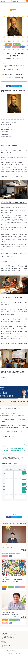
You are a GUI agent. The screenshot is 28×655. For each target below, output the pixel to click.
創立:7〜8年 (16, 586)
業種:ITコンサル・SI (16, 44)
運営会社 (5, 650)
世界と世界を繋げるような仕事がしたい (9, 612)
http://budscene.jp (4, 377)
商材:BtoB (10, 622)
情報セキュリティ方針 (11, 651)
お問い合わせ (18, 651)
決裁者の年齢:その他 (15, 47)
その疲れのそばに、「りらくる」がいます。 (10, 546)
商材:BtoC (10, 555)
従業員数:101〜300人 (5, 553)
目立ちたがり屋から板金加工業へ (11, 69)
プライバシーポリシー (20, 650)
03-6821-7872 (15, 1)
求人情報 (9, 650)
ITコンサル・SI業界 (6, 2)
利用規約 (13, 650)
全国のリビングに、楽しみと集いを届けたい (13, 74)
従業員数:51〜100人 (5, 620)
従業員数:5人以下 (9, 44)
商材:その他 (23, 47)
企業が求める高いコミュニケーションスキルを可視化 (12, 579)
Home (2, 2)
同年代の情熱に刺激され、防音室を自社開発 (13, 72)
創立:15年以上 (8, 47)
